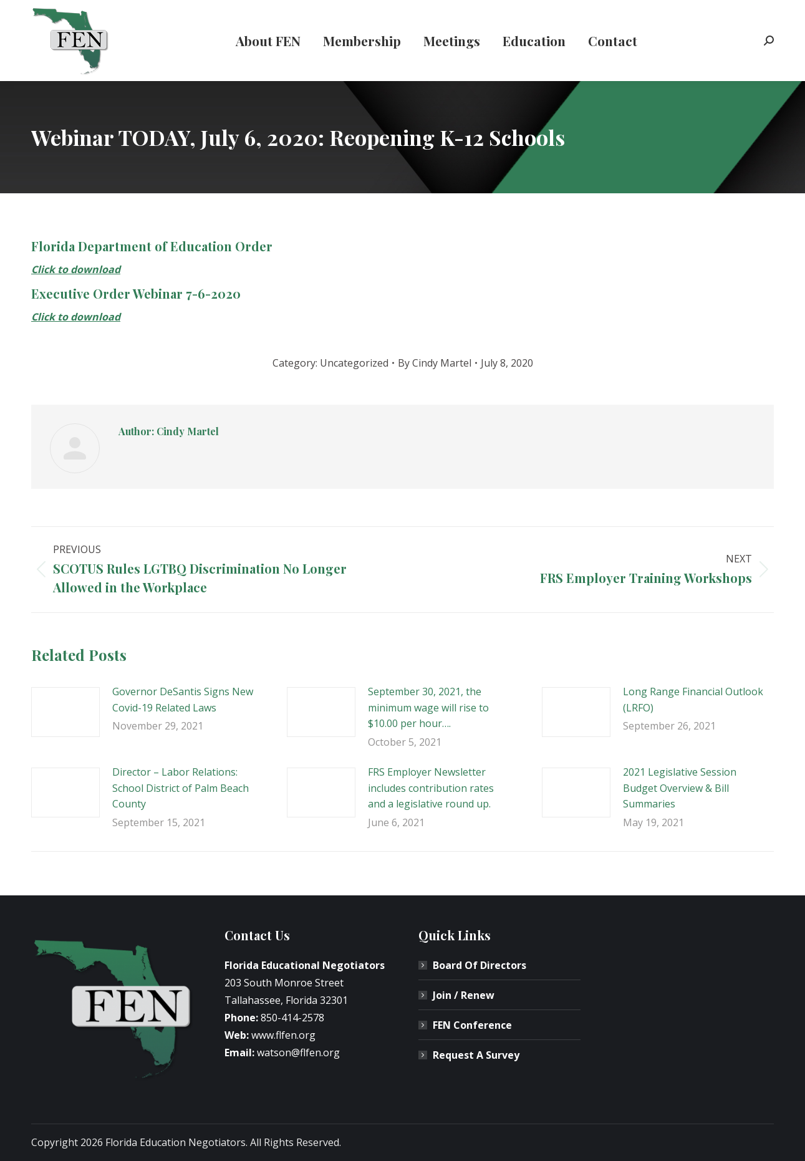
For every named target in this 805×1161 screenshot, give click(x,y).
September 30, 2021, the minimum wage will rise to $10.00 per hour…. (428, 707)
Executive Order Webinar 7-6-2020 (136, 293)
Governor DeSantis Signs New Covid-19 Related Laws (182, 700)
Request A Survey (476, 1055)
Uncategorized (354, 363)
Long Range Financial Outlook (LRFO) (693, 700)
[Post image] (65, 712)
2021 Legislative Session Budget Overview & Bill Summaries (679, 788)
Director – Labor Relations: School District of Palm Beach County (180, 788)
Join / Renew (463, 995)
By (434, 363)
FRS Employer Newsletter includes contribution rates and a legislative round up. (431, 788)
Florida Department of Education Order (151, 246)
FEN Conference (472, 1025)
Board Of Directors (479, 965)
